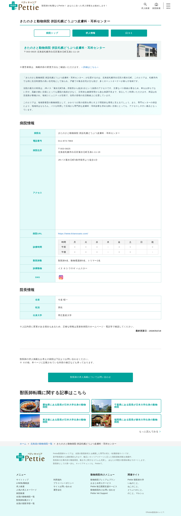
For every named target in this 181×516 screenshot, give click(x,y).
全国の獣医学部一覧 (25, 503)
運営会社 (57, 490)
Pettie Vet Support (99, 493)
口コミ (129, 33)
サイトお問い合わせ (62, 486)
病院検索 (156, 5)
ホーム (23, 444)
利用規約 (57, 480)
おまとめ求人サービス (100, 483)
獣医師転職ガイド (24, 500)
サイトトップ (22, 480)
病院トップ (52, 33)
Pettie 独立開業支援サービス (103, 486)
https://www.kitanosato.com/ (73, 233)
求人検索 (145, 5)
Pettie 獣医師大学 (136, 480)
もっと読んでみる (148, 431)
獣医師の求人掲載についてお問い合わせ (90, 377)
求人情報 (90, 33)
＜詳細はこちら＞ (90, 67)
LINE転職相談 (22, 483)
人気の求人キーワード (26, 490)
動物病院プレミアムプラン (102, 480)
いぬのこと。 (134, 483)
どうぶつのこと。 (136, 490)
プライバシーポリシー (63, 483)
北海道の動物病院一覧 (41, 444)
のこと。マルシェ (136, 493)
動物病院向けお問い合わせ (102, 490)
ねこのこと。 (134, 486)
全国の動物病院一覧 (25, 497)
